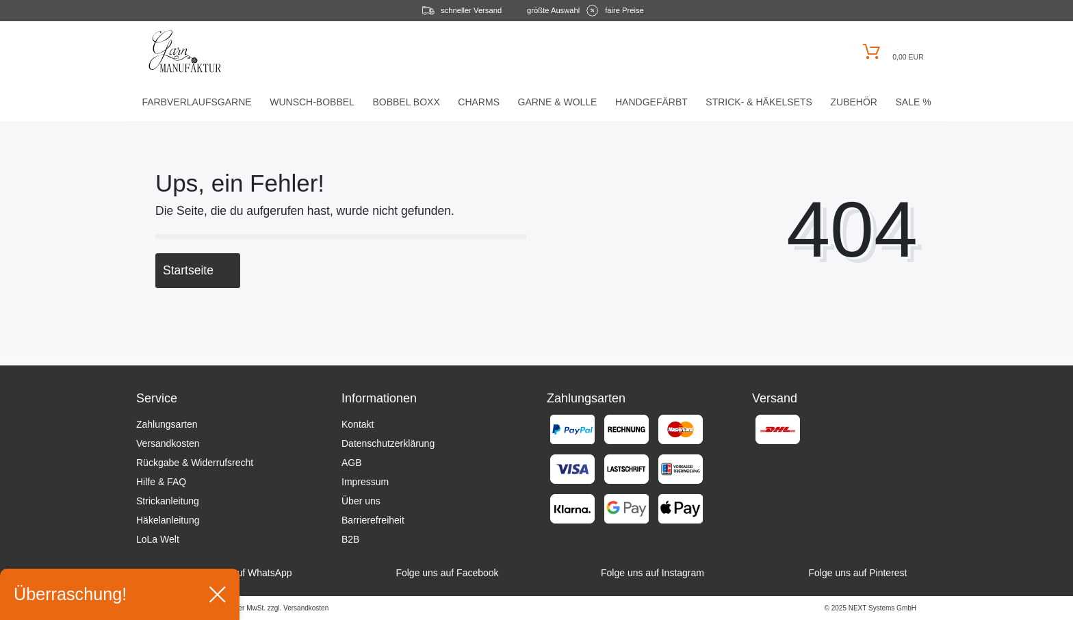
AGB (351, 462)
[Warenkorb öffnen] (891, 51)
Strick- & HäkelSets (759, 101)
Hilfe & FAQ (161, 481)
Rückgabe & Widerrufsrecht (194, 462)
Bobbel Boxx (405, 101)
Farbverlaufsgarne (196, 101)
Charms (479, 101)
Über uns (360, 500)
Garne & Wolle (557, 101)
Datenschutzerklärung (388, 443)
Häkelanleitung (168, 520)
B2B (350, 539)
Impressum (365, 481)
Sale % (913, 101)
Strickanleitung (167, 500)
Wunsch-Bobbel (312, 101)
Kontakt (357, 424)
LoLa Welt (157, 539)
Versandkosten (168, 443)
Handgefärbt (651, 101)
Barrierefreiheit (372, 520)
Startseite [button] (198, 270)
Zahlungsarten (167, 424)
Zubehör (853, 101)
